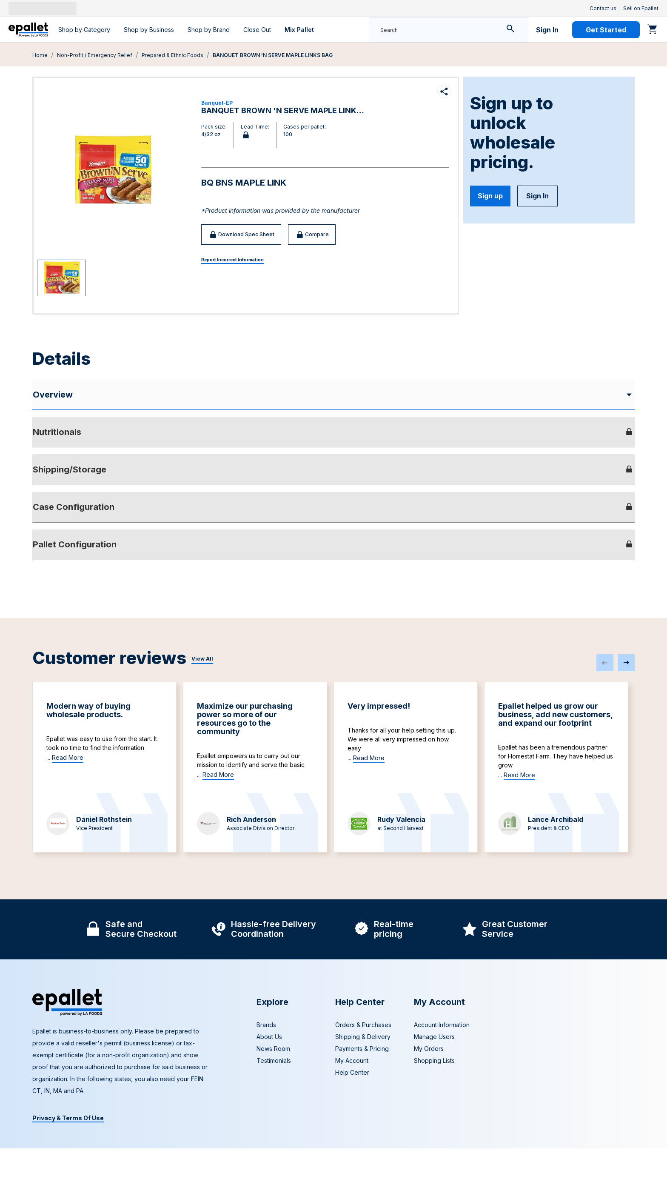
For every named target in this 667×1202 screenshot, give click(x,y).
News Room (273, 1102)
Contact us (603, 8)
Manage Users (434, 1090)
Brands (266, 1078)
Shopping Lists (434, 1114)
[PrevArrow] (600, 709)
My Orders (429, 1102)
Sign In (547, 30)
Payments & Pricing (362, 1102)
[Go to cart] (652, 29)
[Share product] (441, 94)
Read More (67, 811)
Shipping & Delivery (363, 1090)
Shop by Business (149, 29)
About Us (269, 1090)
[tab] (333, 451)
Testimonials (274, 1114)
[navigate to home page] (28, 30)
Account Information (442, 1078)
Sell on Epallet (640, 8)
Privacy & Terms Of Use (68, 1172)
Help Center (352, 1126)
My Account (351, 1114)
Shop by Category (84, 29)
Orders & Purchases (363, 1078)
